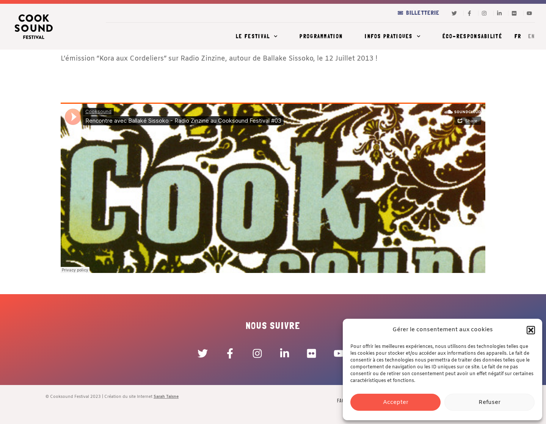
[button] (531, 330)
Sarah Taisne (166, 396)
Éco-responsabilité (472, 36)
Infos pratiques (392, 36)
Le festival (257, 36)
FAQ (340, 401)
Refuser (489, 402)
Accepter (395, 402)
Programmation (321, 36)
